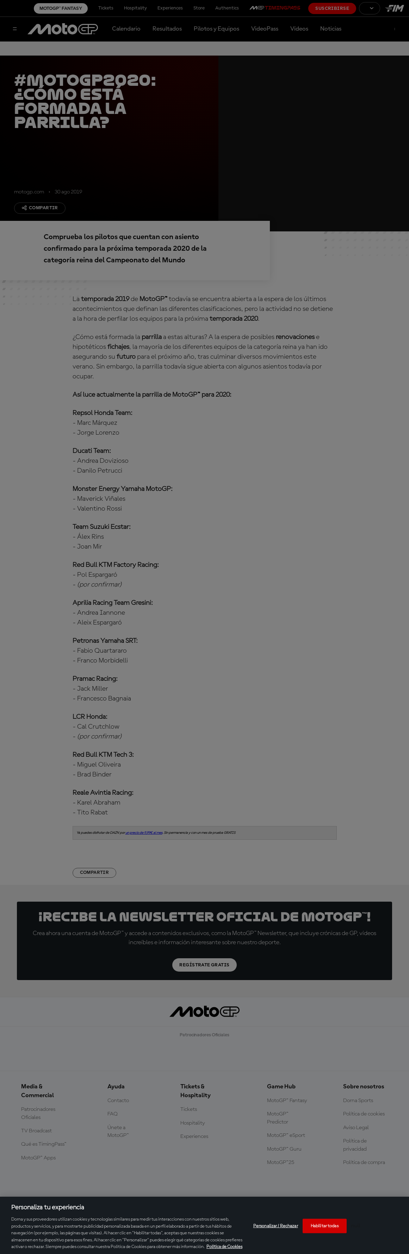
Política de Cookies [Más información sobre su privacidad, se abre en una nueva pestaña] (224, 1247)
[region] (204, 1225)
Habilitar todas (325, 1225)
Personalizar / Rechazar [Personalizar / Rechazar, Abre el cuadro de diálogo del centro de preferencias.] (275, 1225)
